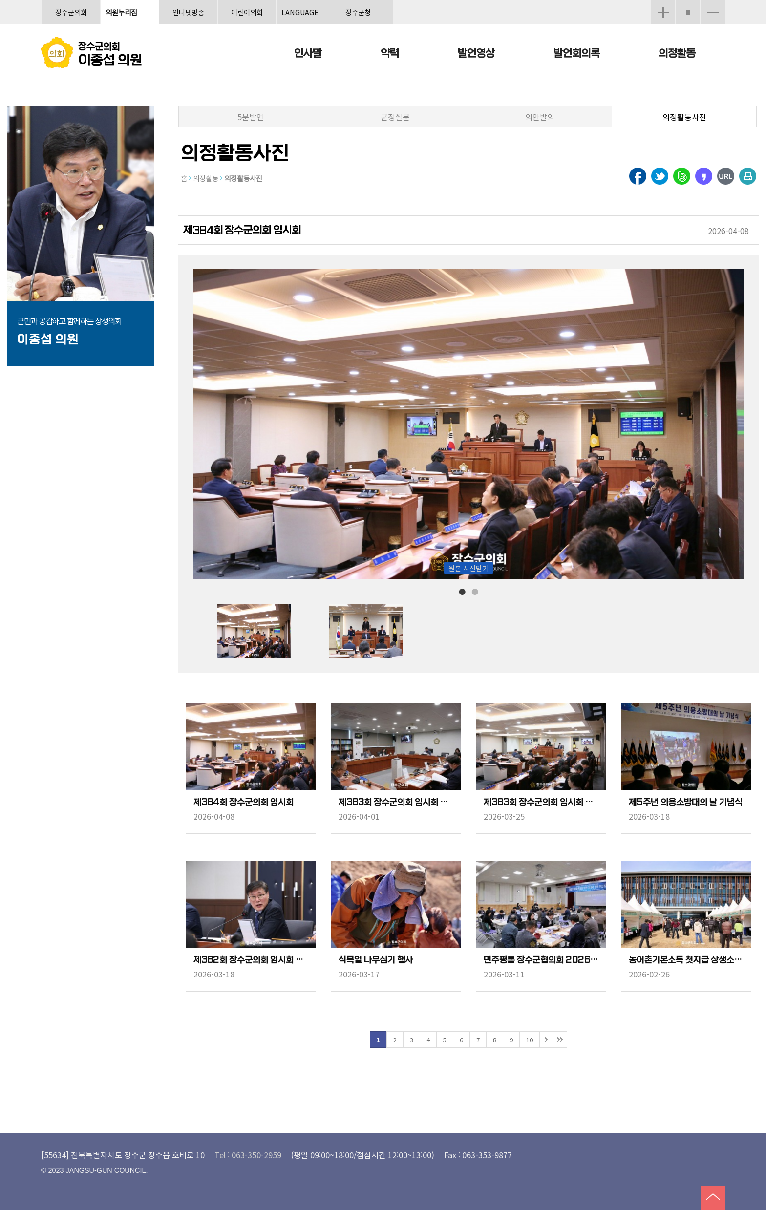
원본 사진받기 (468, 568)
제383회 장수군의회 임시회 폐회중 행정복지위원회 (396, 802)
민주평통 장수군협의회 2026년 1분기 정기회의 (541, 960)
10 (529, 1039)
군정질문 (395, 117)
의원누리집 (121, 12)
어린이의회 (247, 12)
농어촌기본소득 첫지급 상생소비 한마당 (686, 960)
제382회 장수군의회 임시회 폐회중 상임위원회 (250, 960)
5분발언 (250, 117)
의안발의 (539, 117)
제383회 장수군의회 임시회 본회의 (541, 802)
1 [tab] (462, 591)
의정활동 (677, 53)
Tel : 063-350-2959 (247, 1155)
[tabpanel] (273, 631)
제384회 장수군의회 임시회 (243, 802)
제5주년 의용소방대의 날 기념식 (686, 802)
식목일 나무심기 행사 (376, 960)
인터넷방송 (188, 12)
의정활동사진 (684, 117)
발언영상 (476, 53)
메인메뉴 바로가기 (383, 0)
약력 (390, 53)
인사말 (308, 53)
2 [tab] (475, 591)
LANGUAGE (300, 12)
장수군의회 (71, 12)
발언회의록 (576, 53)
